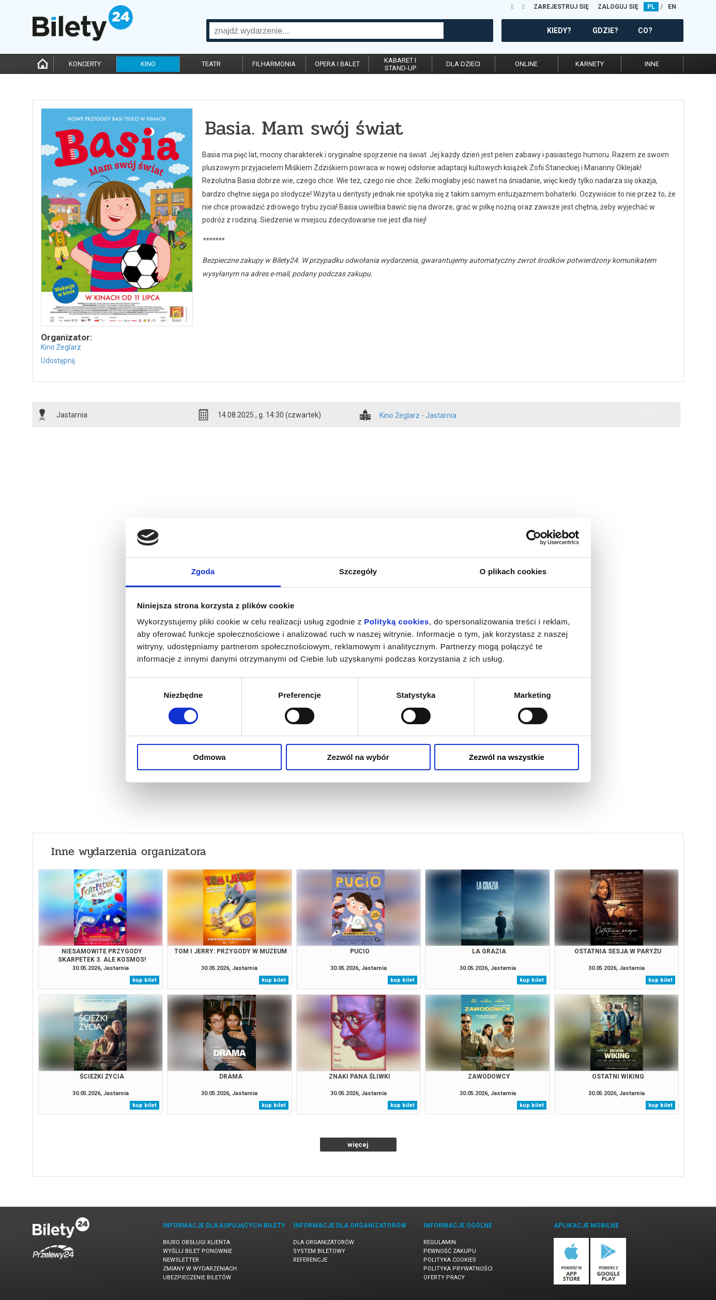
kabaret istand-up (400, 64)
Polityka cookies (449, 1260)
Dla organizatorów (323, 1242)
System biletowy (319, 1251)
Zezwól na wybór (358, 757)
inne (652, 64)
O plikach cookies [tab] (513, 571)
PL (651, 6)
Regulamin (439, 1242)
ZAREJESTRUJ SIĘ (561, 6)
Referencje (310, 1260)
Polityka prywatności (458, 1268)
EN (672, 6)
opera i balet (337, 64)
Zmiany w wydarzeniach (200, 1268)
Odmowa (209, 757)
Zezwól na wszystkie (506, 757)
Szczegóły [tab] (358, 571)
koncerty (85, 64)
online (526, 64)
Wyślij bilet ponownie (197, 1251)
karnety (589, 64)
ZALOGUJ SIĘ (618, 6)
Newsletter (181, 1260)
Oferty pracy (444, 1277)
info (649, 414)
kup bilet (144, 980)
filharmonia (274, 64)
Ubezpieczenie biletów (197, 1277)
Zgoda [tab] (203, 571)
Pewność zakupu (449, 1251)
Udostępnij (58, 360)
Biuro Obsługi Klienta (196, 1242)
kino (148, 64)
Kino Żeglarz (61, 347)
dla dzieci (463, 64)
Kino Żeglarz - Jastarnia (417, 416)
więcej (358, 1144)
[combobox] (326, 30)
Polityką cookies (396, 621)
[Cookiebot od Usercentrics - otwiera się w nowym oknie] (534, 537)
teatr (211, 64)
